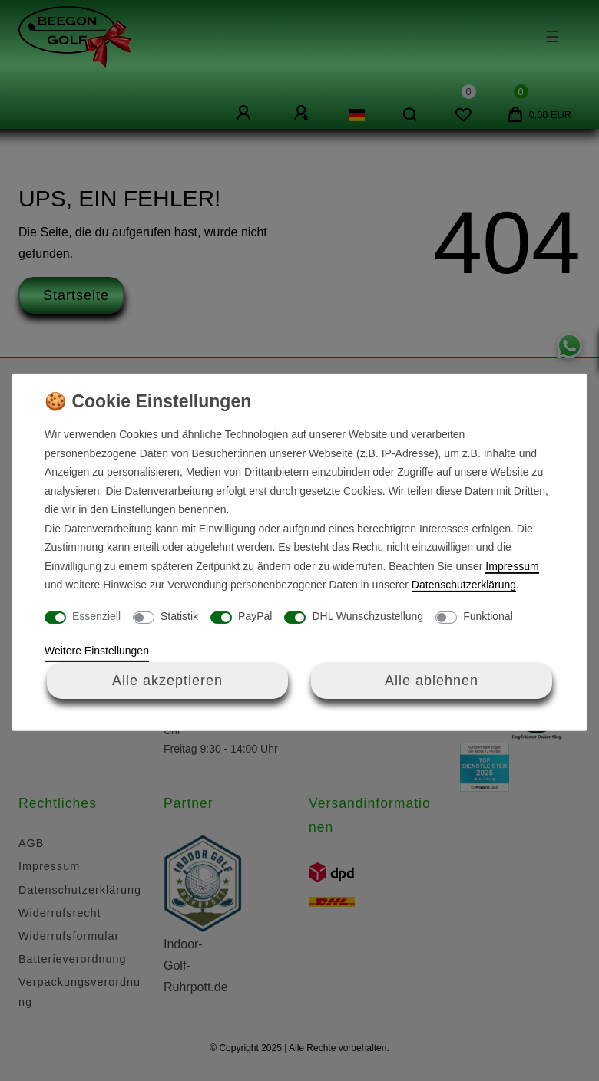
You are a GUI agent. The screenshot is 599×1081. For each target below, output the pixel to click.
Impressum (511, 566)
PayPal (255, 616)
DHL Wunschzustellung (367, 616)
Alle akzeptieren (167, 679)
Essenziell (96, 616)
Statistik (179, 616)
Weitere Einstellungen (97, 650)
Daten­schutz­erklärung (464, 584)
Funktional (488, 616)
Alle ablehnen (431, 679)
